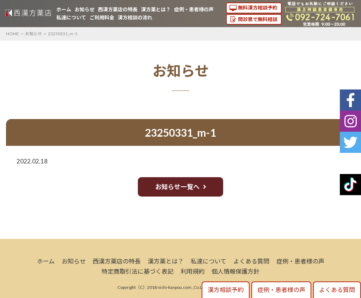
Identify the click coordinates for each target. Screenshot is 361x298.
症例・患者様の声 (194, 9)
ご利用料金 (102, 17)
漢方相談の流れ (135, 17)
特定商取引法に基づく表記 (137, 271)
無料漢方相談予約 (257, 8)
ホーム (63, 9)
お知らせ (84, 9)
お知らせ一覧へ (177, 187)
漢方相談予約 (226, 289)
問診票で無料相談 (257, 19)
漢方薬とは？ (156, 9)
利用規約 (192, 271)
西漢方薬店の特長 (117, 9)
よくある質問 (251, 261)
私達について (71, 17)
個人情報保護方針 (235, 271)
